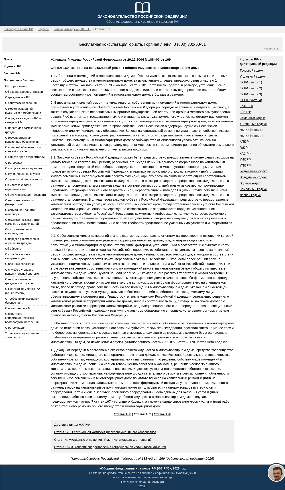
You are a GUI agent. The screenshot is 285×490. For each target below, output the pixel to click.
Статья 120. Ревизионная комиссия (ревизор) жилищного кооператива (105, 432)
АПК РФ (245, 141)
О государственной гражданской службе (19, 281)
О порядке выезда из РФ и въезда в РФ (23, 120)
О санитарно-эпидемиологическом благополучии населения (22, 317)
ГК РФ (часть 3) (251, 94)
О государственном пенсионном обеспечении (22, 139)
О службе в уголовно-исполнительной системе (22, 271)
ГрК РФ (245, 147)
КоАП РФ (246, 106)
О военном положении (20, 264)
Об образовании (16, 86)
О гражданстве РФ (17, 97)
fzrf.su (142, 486)
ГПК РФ (245, 112)
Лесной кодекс (250, 195)
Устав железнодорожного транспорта (22, 335)
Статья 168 (122, 414)
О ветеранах (13, 162)
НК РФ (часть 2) (251, 136)
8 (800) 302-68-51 (190, 44)
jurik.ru (276, 48)
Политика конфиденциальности (142, 481)
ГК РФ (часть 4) (251, 100)
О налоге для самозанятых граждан (23, 130)
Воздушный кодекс (253, 177)
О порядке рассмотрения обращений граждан (22, 241)
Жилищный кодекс (253, 124)
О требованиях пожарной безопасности (22, 300)
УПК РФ (245, 165)
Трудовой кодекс (252, 70)
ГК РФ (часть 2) (251, 88)
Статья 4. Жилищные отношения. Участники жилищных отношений (103, 439)
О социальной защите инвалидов (20, 212)
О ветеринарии (15, 327)
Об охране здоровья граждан (24, 91)
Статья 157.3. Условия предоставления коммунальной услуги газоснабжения (110, 447)
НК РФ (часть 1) (251, 130)
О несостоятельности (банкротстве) (19, 202)
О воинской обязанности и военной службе (23, 149)
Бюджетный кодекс (253, 171)
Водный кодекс (251, 183)
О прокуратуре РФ (17, 308)
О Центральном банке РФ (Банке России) (22, 290)
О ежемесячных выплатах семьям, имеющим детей (22, 221)
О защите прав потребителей (25, 157)
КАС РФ (245, 153)
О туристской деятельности (23, 179)
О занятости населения (21, 103)
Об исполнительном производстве (18, 231)
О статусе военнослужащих (23, 168)
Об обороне (13, 248)
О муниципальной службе (22, 173)
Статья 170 (162, 414)
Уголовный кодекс (253, 76)
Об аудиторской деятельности (25, 194)
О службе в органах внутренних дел (18, 256)
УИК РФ (245, 159)
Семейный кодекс (253, 118)
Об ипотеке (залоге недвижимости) (18, 187)
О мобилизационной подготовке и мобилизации (23, 110)
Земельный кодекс (253, 189)
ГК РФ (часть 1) (251, 82)
